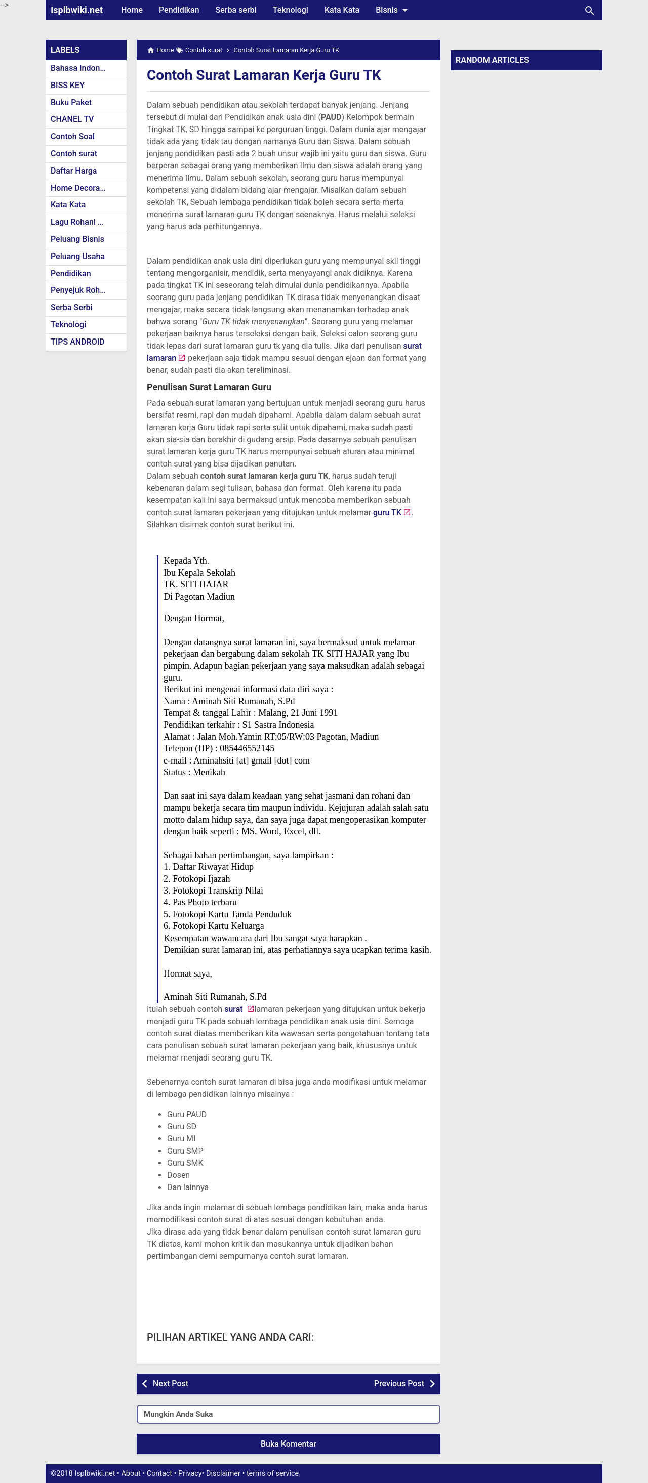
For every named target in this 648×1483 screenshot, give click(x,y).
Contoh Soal (73, 136)
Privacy (190, 1473)
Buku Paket (71, 102)
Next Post (170, 1383)
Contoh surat (74, 153)
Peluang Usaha (78, 256)
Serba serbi (236, 10)
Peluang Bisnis (77, 239)
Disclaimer (223, 1473)
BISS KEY (68, 85)
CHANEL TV (72, 119)
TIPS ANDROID (78, 342)
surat (234, 1009)
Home (132, 10)
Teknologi (290, 10)
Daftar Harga (74, 171)
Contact (159, 1473)
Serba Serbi (72, 307)
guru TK (386, 512)
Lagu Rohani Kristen (87, 222)
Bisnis (393, 10)
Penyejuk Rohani (81, 290)
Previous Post (399, 1383)
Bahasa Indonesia (83, 68)
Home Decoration (82, 188)
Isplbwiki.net (77, 10)
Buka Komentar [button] (288, 1444)
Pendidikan (179, 10)
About (130, 1473)
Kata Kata (342, 10)
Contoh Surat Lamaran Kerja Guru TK (264, 75)
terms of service (273, 1473)
